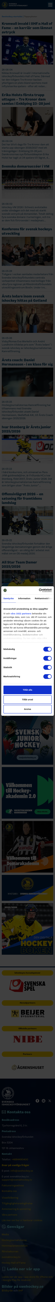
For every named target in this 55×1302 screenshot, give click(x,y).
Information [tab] (24, 598)
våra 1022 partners (21, 613)
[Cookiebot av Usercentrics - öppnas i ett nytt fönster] (39, 590)
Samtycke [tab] (8, 598)
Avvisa (27, 709)
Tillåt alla (27, 690)
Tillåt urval (27, 699)
